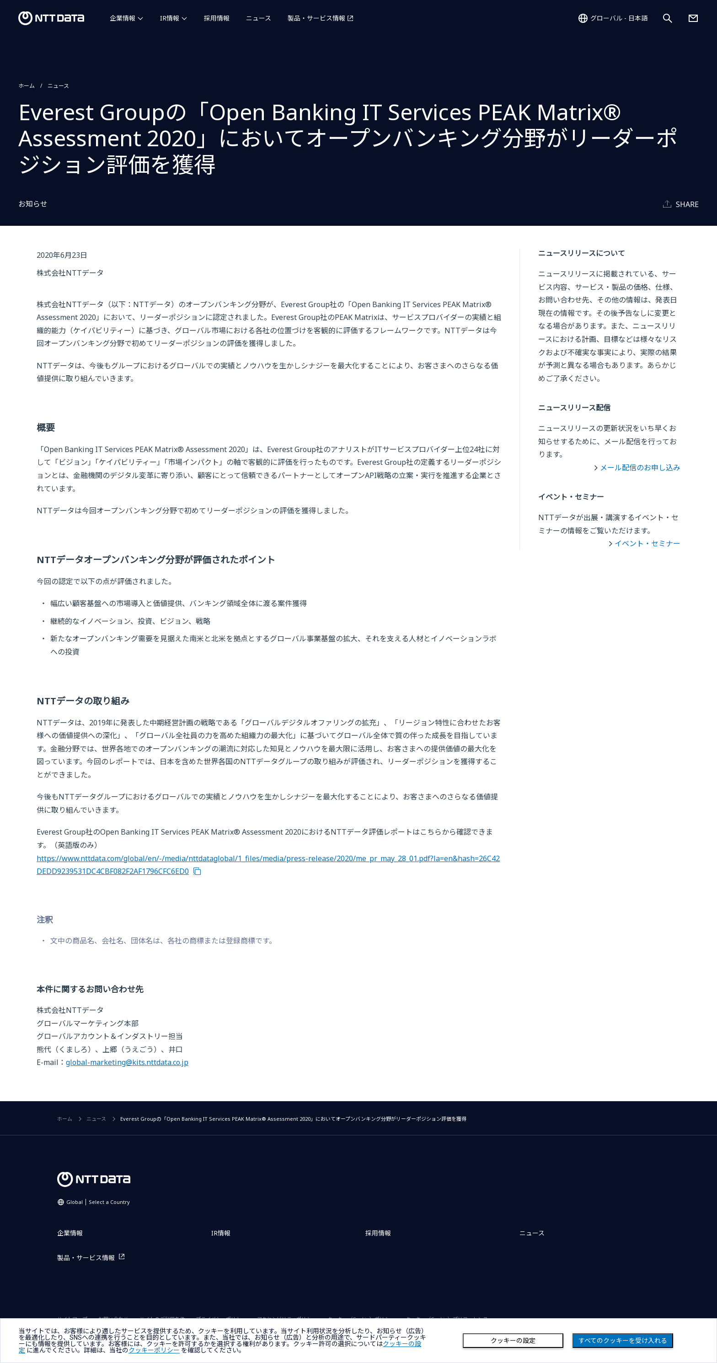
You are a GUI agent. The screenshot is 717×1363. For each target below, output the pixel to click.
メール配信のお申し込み (640, 468)
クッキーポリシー (154, 1350)
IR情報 (169, 18)
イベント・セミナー (647, 543)
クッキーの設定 (513, 1340)
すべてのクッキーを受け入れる (622, 1340)
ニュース (258, 18)
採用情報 (217, 18)
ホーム (26, 86)
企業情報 (122, 18)
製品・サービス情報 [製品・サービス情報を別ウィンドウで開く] (316, 18)
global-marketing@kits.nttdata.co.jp (127, 1062)
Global (98, 1201)
